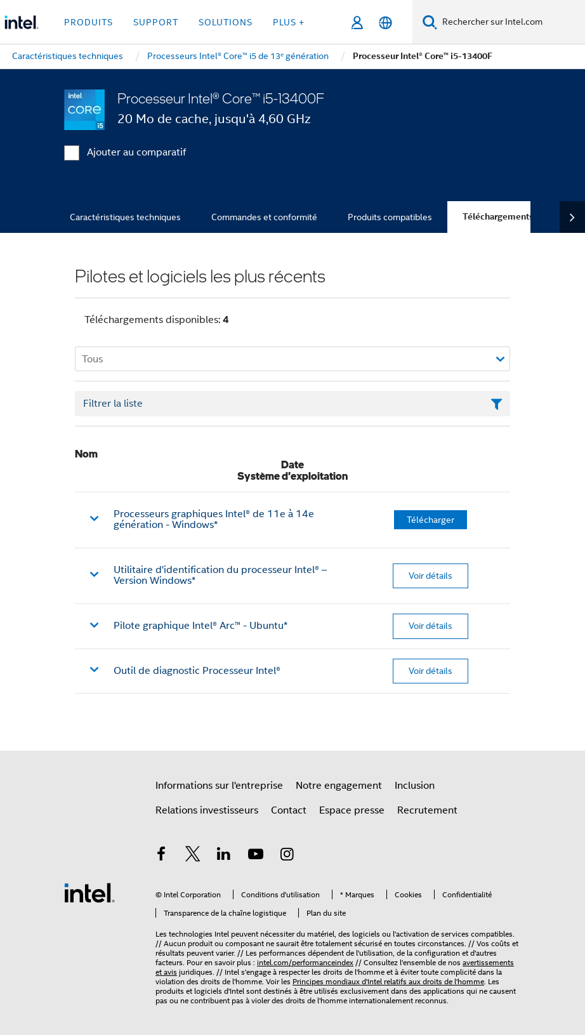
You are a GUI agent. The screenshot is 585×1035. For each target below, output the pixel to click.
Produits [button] (88, 22)
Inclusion (415, 785)
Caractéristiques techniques (125, 217)
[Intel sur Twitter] (193, 856)
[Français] (385, 22)
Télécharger (430, 519)
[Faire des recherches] (430, 22)
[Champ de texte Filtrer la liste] (292, 403)
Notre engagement (339, 785)
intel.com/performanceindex (305, 962)
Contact (288, 810)
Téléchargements (498, 217)
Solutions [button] (226, 22)
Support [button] (155, 22)
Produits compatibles (390, 217)
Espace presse (352, 810)
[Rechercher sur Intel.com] (511, 22)
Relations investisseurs (206, 810)
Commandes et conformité (264, 217)
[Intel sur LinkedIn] (224, 856)
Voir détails (430, 575)
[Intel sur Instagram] (287, 856)
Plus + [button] (289, 22)
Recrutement (427, 810)
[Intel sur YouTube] (255, 856)
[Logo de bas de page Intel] (89, 892)
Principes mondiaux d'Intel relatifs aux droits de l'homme (388, 981)
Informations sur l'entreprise (219, 785)
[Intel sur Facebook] (161, 856)
